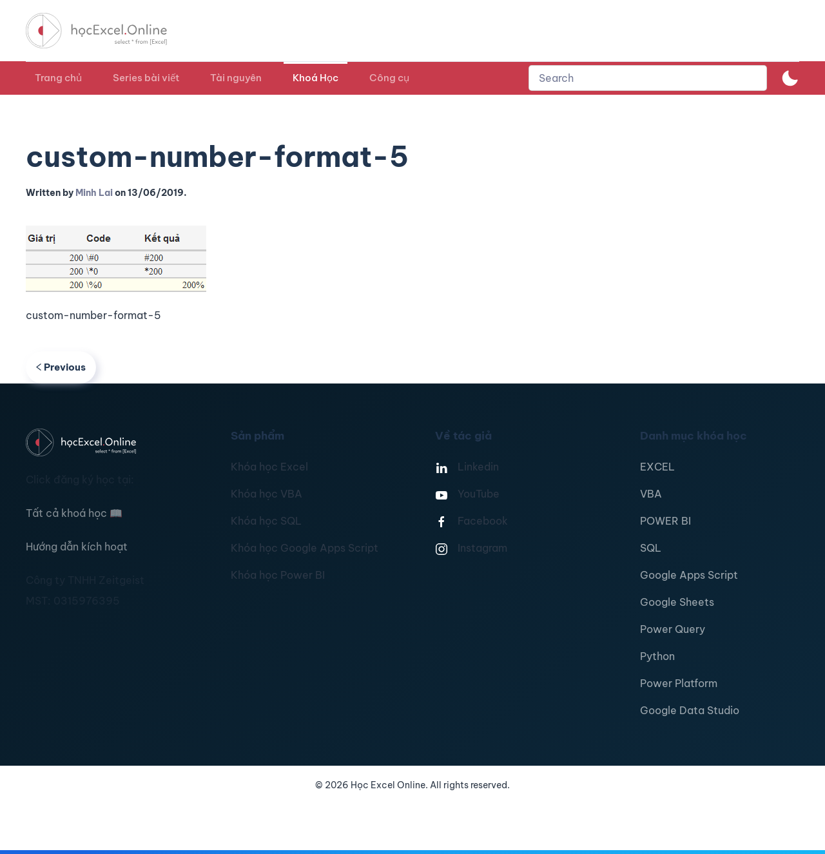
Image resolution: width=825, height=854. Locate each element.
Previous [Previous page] (61, 367)
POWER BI (665, 520)
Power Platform (678, 683)
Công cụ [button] (389, 78)
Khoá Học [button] (315, 78)
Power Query (672, 629)
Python (657, 656)
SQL (650, 547)
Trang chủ (58, 78)
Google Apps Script (689, 574)
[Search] (648, 78)
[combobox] (648, 78)
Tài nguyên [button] (236, 78)
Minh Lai (94, 193)
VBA (651, 493)
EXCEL (657, 466)
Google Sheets (677, 602)
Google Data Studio (689, 710)
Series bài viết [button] (146, 78)
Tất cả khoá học (74, 513)
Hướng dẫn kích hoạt (77, 546)
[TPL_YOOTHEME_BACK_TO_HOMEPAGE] (108, 30)
